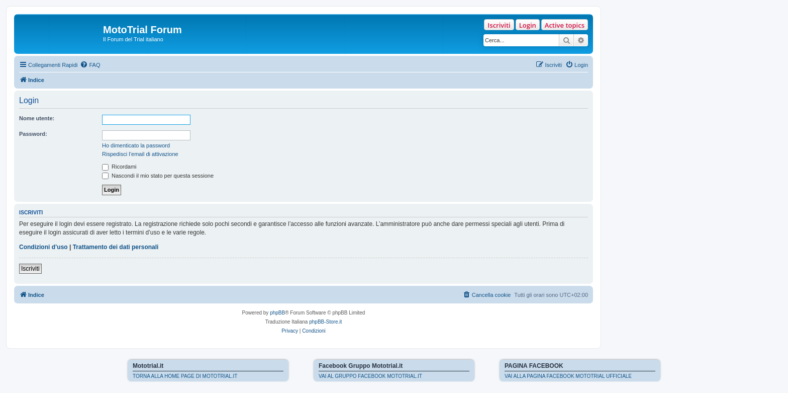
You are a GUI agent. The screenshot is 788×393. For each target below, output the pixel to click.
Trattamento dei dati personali (116, 247)
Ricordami (119, 167)
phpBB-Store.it (325, 322)
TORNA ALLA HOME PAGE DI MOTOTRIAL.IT (185, 376)
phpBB (277, 313)
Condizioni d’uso (43, 247)
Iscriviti (498, 25)
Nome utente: (36, 118)
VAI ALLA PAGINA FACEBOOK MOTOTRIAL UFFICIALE (568, 376)
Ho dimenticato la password (136, 145)
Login (527, 25)
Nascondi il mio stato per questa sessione (158, 176)
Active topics (564, 25)
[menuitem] (90, 65)
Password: (33, 134)
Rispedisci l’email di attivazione (140, 154)
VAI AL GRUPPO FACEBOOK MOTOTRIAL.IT (370, 376)
